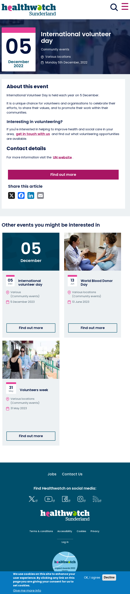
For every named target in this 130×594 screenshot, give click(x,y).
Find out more (63, 174)
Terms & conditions (41, 531)
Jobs (52, 474)
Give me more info (27, 590)
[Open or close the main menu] (125, 7)
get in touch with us (33, 133)
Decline (109, 577)
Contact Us (72, 474)
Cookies (81, 531)
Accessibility (64, 531)
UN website (62, 157)
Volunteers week (34, 390)
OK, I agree (92, 577)
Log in (65, 542)
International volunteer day (30, 282)
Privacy (95, 531)
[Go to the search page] (114, 8)
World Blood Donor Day (97, 282)
